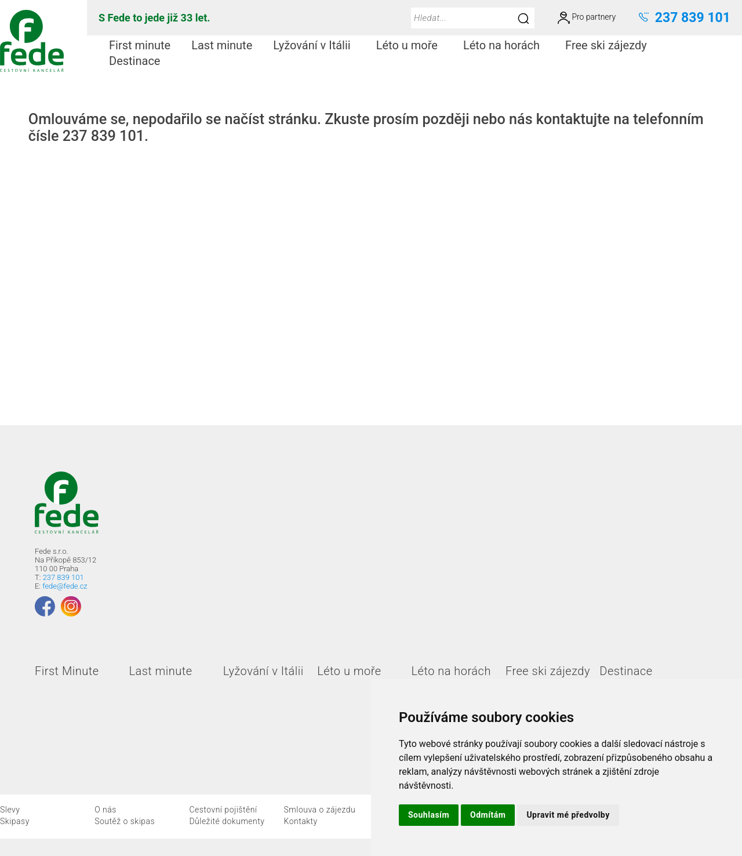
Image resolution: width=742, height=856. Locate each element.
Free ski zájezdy (610, 45)
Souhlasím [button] (428, 814)
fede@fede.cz (64, 586)
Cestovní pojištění (223, 809)
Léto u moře (411, 45)
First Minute (67, 671)
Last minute (221, 45)
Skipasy (15, 821)
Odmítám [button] (487, 814)
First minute (139, 45)
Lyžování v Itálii (316, 45)
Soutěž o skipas (124, 821)
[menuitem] (140, 45)
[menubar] (414, 53)
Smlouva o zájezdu (320, 809)
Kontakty (301, 821)
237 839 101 (63, 577)
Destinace (139, 61)
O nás (105, 809)
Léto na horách (506, 45)
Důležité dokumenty (226, 821)
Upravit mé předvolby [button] (567, 814)
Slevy (10, 809)
